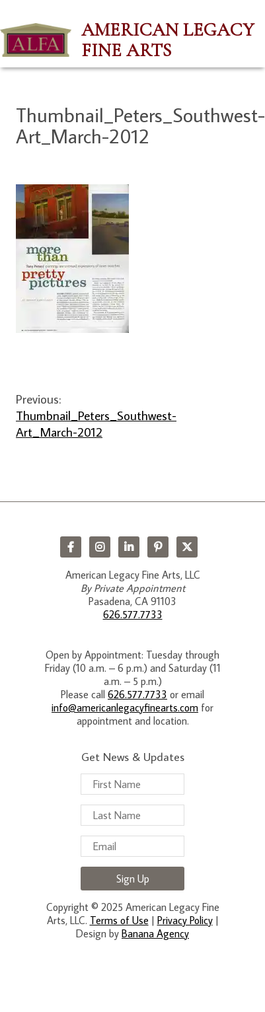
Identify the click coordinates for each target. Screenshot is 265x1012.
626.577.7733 (133, 614)
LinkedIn (128, 547)
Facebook (70, 547)
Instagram (99, 547)
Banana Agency (155, 933)
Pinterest (158, 547)
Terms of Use (119, 920)
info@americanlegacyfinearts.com (125, 707)
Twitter (187, 547)
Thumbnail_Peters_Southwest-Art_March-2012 (96, 423)
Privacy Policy (185, 920)
